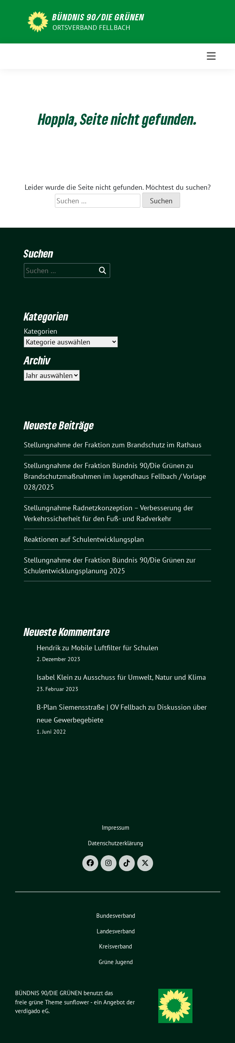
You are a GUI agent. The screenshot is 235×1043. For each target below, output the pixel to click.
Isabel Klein (55, 677)
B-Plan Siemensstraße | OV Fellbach (91, 707)
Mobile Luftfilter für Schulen (114, 647)
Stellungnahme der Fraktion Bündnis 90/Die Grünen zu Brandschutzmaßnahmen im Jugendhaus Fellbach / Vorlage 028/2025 (115, 476)
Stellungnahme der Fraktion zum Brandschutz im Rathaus (113, 444)
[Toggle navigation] (211, 56)
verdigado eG (32, 1011)
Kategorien (40, 331)
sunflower (76, 1002)
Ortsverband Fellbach (91, 27)
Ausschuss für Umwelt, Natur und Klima (144, 677)
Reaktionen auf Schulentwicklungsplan (84, 539)
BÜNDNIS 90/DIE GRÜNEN (98, 17)
